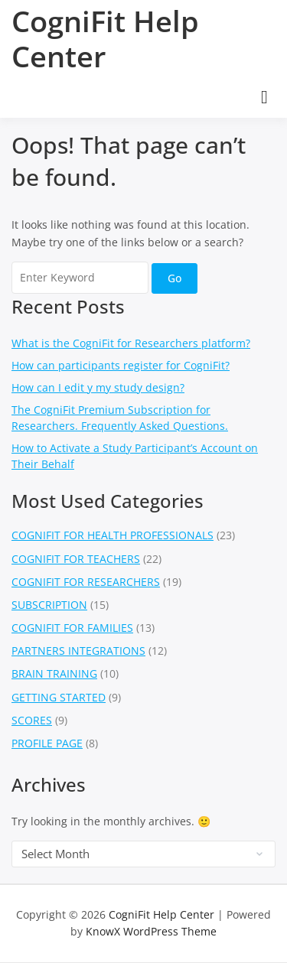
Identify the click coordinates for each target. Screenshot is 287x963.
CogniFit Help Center (105, 38)
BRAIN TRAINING (54, 673)
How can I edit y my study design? (97, 387)
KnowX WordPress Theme (151, 931)
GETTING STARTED (58, 697)
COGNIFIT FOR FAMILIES (72, 627)
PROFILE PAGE (47, 743)
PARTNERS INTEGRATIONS (78, 650)
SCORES (31, 720)
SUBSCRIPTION (49, 604)
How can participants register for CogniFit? (120, 365)
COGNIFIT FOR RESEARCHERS (85, 581)
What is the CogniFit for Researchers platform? (130, 343)
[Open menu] (264, 97)
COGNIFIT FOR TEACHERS (75, 558)
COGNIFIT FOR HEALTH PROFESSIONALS (112, 535)
